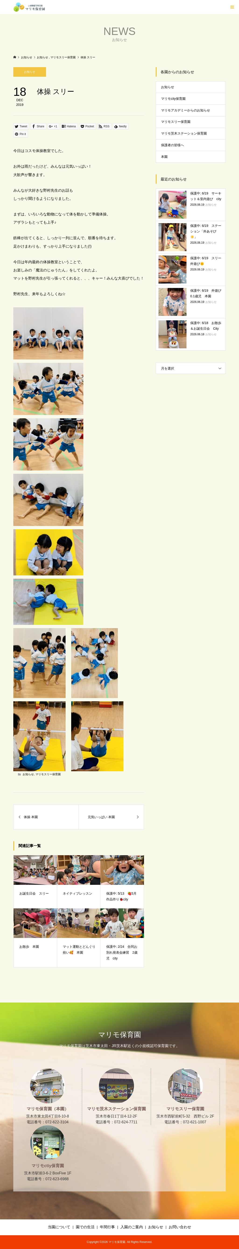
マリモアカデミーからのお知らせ (185, 110)
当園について (59, 1227)
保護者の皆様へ (172, 145)
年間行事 (107, 1227)
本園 (164, 157)
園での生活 (85, 1227)
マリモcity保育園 (173, 98)
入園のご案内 (131, 1227)
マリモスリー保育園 (48, 774)
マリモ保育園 (119, 1034)
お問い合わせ (180, 1227)
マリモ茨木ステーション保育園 (184, 133)
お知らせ (29, 71)
